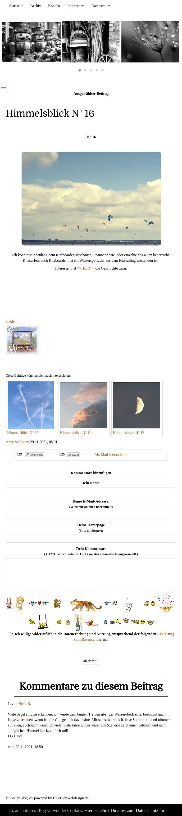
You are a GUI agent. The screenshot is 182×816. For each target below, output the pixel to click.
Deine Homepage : (91, 527)
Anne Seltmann (17, 442)
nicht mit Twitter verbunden (62, 454)
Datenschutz (100, 6)
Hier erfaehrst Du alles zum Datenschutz (121, 810)
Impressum (76, 6)
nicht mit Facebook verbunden (19, 454)
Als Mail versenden (111, 455)
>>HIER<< (86, 268)
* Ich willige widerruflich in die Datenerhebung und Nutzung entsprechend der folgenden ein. (91, 636)
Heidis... (12, 322)
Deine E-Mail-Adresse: (91, 504)
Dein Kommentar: (91, 551)
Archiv (36, 6)
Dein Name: (90, 483)
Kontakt (54, 6)
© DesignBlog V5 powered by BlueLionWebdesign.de (47, 798)
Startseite (16, 6)
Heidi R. (24, 704)
